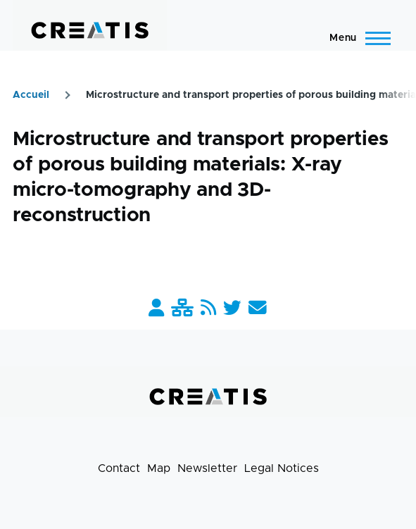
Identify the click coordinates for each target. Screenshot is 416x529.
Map (158, 468)
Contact (119, 468)
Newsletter (207, 468)
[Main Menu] (356, 38)
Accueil (31, 95)
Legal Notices (281, 468)
